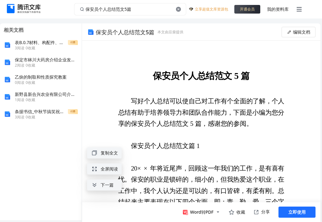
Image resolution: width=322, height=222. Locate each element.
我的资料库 (278, 9)
